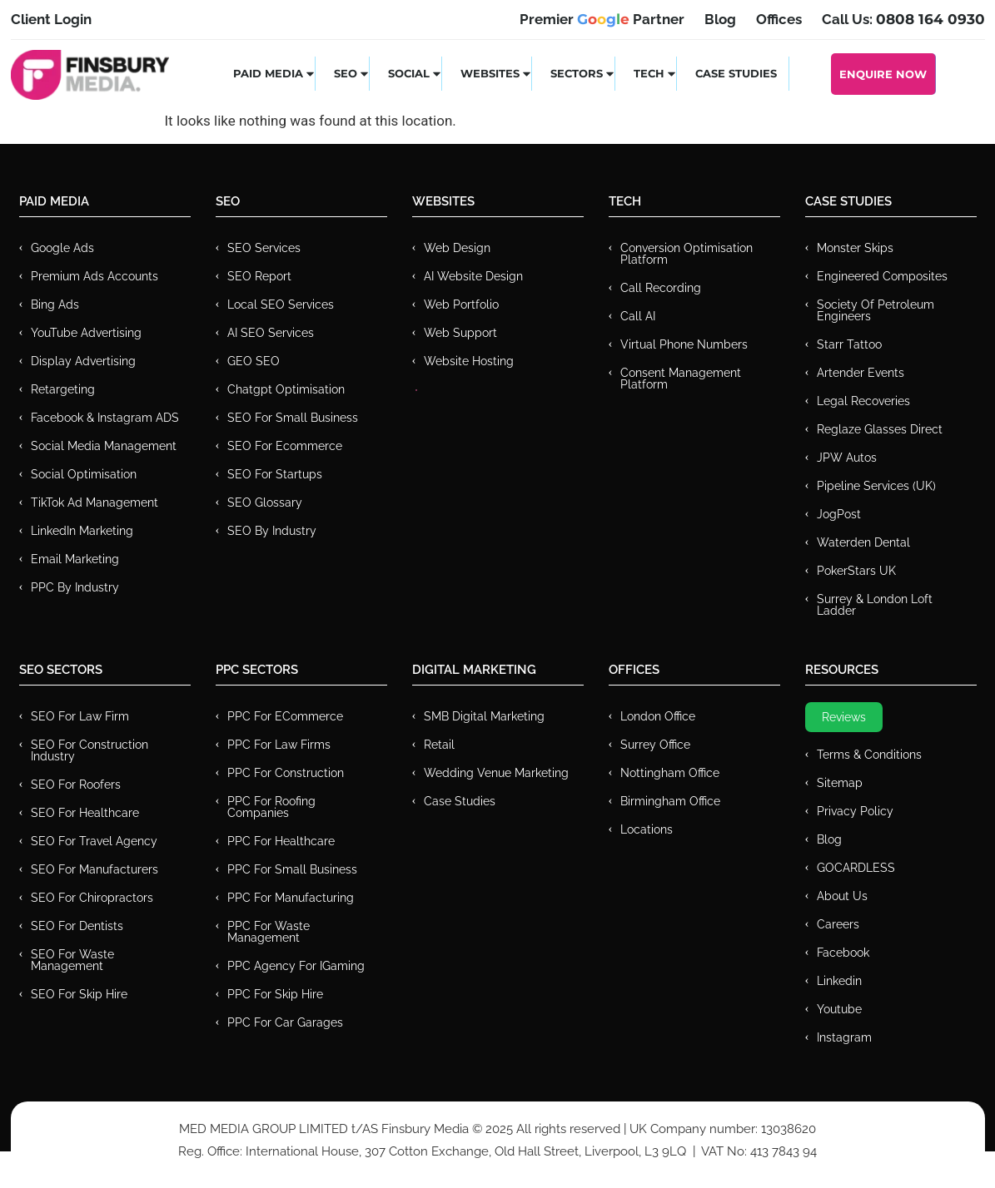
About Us (842, 896)
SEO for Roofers (76, 784)
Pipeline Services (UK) (876, 486)
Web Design (457, 248)
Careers (838, 924)
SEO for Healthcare (85, 812)
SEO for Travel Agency (94, 841)
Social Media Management (104, 446)
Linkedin (839, 981)
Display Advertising (83, 361)
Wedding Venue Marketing (496, 773)
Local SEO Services (280, 304)
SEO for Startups (274, 474)
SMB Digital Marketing (484, 716)
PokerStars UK (856, 570)
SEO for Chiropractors (92, 897)
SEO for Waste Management (72, 960)
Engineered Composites (882, 276)
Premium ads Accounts (94, 276)
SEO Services (264, 248)
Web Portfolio (461, 304)
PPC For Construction (285, 773)
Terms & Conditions (869, 754)
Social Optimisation (84, 474)
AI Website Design (473, 276)
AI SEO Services (270, 332)
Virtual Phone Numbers (684, 344)
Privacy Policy (855, 811)
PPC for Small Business (292, 869)
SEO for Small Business (292, 417)
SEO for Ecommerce (284, 446)
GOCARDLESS (856, 867)
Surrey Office (655, 744)
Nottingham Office (669, 773)
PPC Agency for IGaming (296, 966)
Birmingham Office (670, 801)
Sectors (582, 73)
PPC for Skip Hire (275, 994)
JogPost (839, 514)
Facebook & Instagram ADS (105, 417)
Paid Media (274, 73)
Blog (829, 839)
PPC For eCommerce (285, 716)
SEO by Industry (271, 530)
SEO (352, 73)
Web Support (460, 332)
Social (415, 73)
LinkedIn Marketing (82, 530)
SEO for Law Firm (80, 716)
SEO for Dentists (77, 926)
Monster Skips (855, 248)
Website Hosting (469, 361)
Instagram (844, 1037)
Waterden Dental (863, 542)
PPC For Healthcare (281, 841)
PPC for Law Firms (279, 744)
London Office (657, 716)
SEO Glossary (264, 502)
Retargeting (63, 389)
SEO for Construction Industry (89, 750)
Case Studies (736, 73)
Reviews (844, 717)
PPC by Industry (75, 587)
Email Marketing (75, 559)
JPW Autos (847, 457)
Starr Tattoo (849, 344)
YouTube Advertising (86, 332)
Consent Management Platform (680, 378)
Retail (439, 744)
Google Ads (62, 248)
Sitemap (840, 783)
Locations (646, 829)
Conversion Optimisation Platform (686, 253)
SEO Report (259, 276)
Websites (496, 73)
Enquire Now (883, 74)
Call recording (660, 288)
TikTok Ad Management (94, 502)
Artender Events (860, 372)
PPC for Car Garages (285, 1022)
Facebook (843, 952)
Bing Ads (55, 304)
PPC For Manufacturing (290, 897)
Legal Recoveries (863, 401)
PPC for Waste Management (268, 931)
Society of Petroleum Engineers (875, 310)
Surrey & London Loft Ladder (875, 604)
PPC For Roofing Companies (271, 806)
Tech (655, 73)
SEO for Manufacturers (94, 869)
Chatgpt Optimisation (286, 389)
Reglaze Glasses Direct (880, 429)
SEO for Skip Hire (79, 994)
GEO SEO (253, 361)
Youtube (839, 1009)
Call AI (637, 316)
